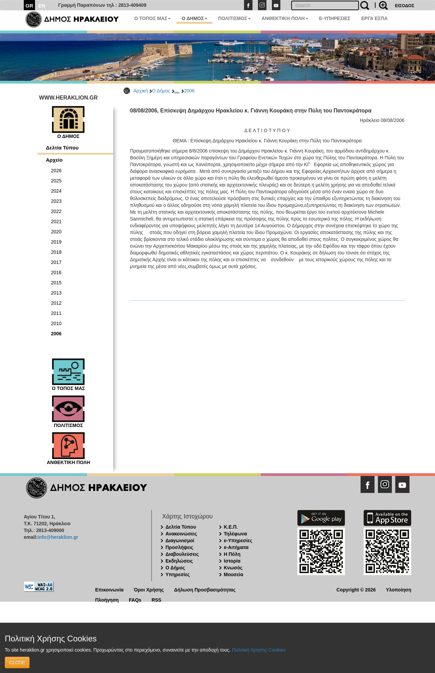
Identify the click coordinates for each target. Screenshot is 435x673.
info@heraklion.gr (57, 537)
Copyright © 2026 (356, 589)
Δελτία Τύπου (62, 147)
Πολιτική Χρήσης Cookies (258, 650)
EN (42, 5)
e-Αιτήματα (236, 547)
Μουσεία (233, 574)
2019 (56, 242)
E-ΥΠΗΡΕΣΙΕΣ (334, 18)
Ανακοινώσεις (181, 533)
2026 (56, 170)
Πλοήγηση (107, 599)
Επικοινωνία (109, 589)
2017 (56, 262)
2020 (56, 231)
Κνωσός (233, 567)
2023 (56, 201)
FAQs (135, 599)
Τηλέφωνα (235, 533)
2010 (56, 323)
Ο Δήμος (161, 90)
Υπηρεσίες (178, 574)
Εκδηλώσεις (179, 561)
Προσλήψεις (179, 547)
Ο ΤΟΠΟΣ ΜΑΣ (152, 18)
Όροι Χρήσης (149, 589)
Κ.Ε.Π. (231, 527)
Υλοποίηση (398, 589)
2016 (56, 272)
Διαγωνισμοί (180, 540)
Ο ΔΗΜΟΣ (194, 18)
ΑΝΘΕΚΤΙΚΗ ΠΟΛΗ (285, 18)
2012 (56, 303)
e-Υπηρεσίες (238, 540)
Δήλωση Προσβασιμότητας (205, 589)
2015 (56, 282)
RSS (156, 599)
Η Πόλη (232, 554)
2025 (56, 180)
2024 (56, 191)
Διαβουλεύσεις (182, 554)
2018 (56, 252)
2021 (56, 221)
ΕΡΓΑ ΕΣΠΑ (374, 18)
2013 (56, 293)
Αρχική (141, 90)
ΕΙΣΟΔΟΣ (404, 5)
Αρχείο (54, 160)
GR (29, 5)
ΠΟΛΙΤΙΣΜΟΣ (234, 18)
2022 (56, 211)
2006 (189, 90)
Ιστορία (232, 561)
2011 (56, 313)
